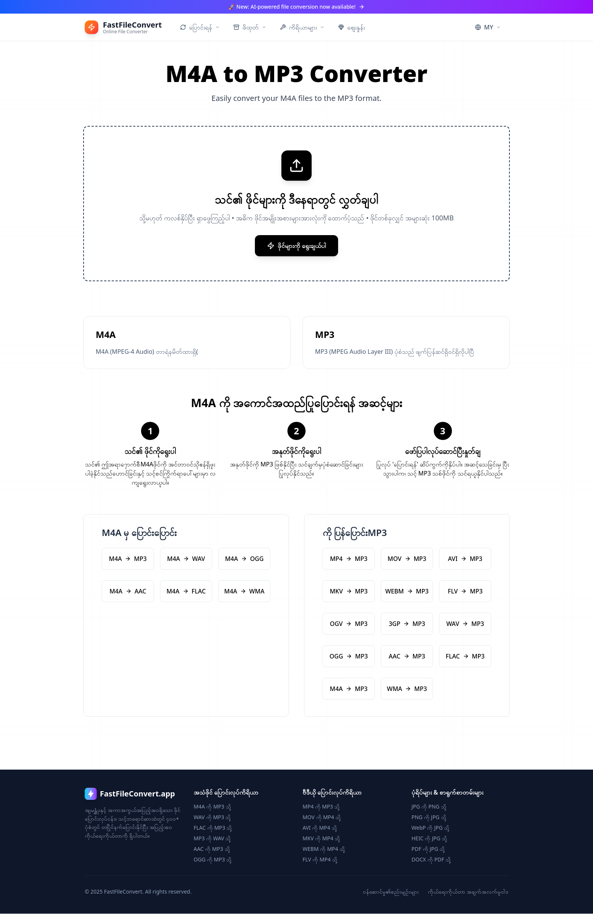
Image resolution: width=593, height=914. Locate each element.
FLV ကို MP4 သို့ (320, 859)
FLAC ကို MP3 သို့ (213, 828)
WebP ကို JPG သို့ (430, 828)
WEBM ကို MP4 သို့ (324, 849)
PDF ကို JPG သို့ (428, 849)
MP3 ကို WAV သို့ (212, 838)
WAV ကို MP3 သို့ (212, 817)
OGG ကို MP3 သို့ (212, 859)
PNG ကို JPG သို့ (428, 817)
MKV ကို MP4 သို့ (321, 838)
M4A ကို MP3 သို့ (212, 806)
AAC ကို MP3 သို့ (212, 849)
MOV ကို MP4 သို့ (322, 817)
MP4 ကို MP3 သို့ (321, 806)
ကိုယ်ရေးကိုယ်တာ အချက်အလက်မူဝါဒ (468, 891)
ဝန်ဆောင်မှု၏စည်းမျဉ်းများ (391, 891)
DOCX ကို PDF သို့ (431, 859)
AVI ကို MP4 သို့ (320, 828)
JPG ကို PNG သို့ (428, 806)
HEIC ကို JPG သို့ (429, 838)
